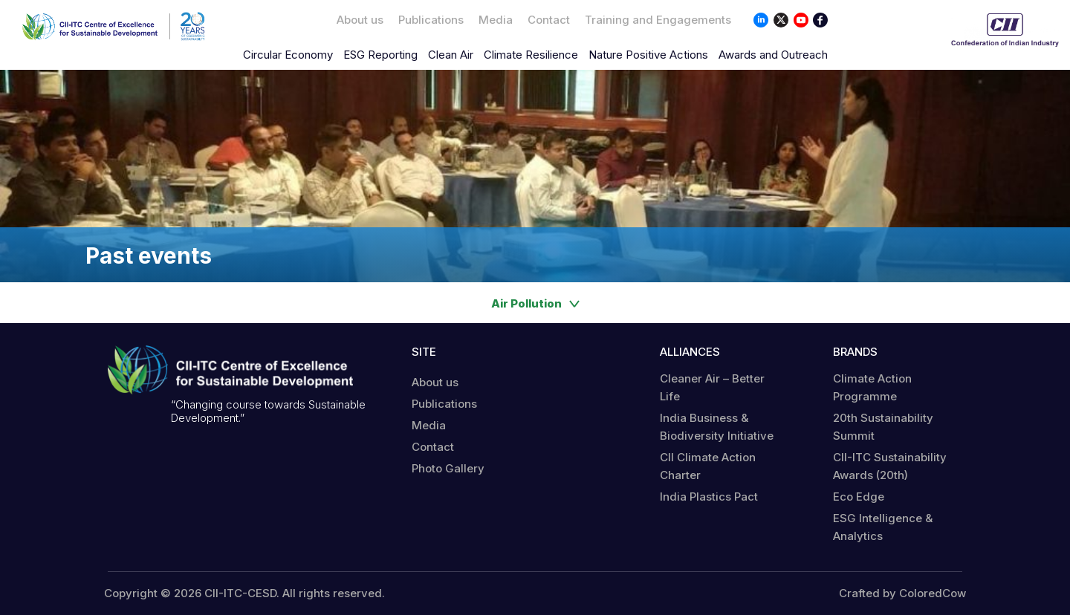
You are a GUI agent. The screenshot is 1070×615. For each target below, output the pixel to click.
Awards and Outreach (773, 55)
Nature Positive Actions (648, 55)
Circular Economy (288, 55)
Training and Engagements (658, 20)
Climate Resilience (531, 55)
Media (496, 20)
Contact (549, 20)
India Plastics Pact (709, 496)
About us (360, 20)
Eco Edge (858, 496)
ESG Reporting (380, 55)
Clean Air (450, 55)
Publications (431, 20)
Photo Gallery (448, 468)
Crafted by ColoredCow (902, 593)
